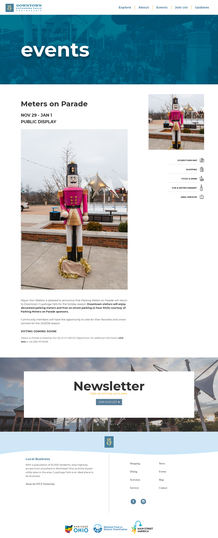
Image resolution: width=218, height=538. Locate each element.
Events (162, 7)
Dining (133, 471)
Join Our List (109, 402)
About (143, 7)
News (162, 463)
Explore (125, 7)
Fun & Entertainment (184, 188)
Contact (163, 487)
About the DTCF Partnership (40, 484)
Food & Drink (189, 178)
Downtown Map (187, 160)
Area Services (189, 197)
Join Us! (181, 7)
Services (134, 487)
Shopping (191, 169)
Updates (202, 7)
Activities (135, 479)
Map (161, 479)
